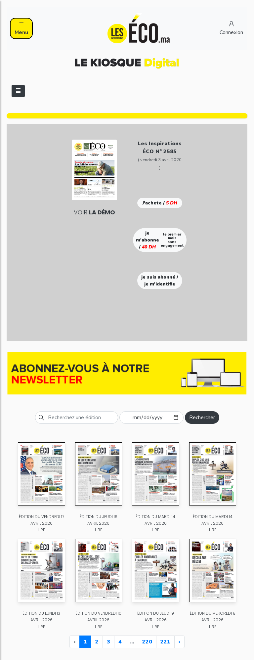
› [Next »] (179, 641)
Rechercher (202, 417)
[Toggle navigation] (18, 91)
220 (147, 641)
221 (165, 641)
